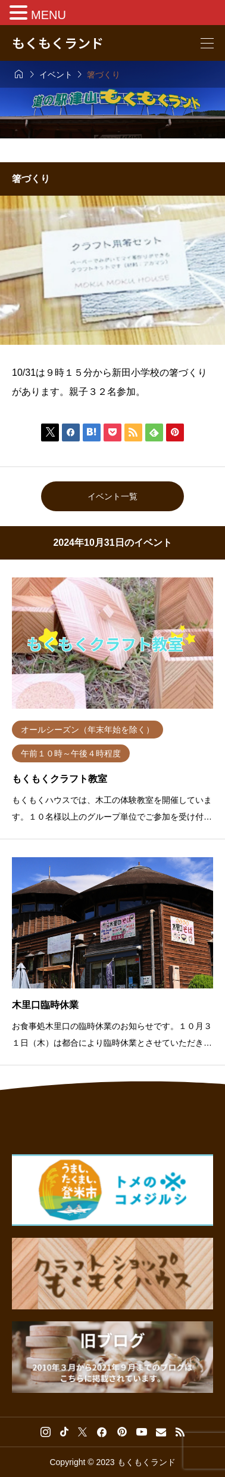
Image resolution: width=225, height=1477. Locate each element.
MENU (48, 14)
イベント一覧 (113, 496)
